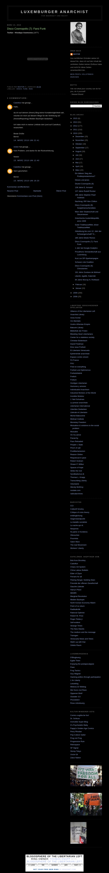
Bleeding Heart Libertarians (81, 334)
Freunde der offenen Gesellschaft (84, 583)
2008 (75, 296)
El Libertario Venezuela (80, 350)
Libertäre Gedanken (78, 409)
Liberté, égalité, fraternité (85, 276)
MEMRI (73, 593)
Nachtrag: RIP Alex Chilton (86, 201)
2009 (75, 293)
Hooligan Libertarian (78, 383)
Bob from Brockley (78, 560)
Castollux (17, 103)
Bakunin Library (76, 327)
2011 (75, 129)
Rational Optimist (77, 613)
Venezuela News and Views (81, 639)
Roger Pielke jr (76, 619)
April (77, 166)
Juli (77, 155)
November (80, 140)
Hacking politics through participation (85, 677)
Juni (77, 159)
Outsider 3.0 (75, 697)
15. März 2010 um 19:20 (26, 181)
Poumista (74, 538)
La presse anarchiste (79, 403)
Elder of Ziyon (76, 573)
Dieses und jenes (82, 180)
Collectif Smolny (77, 509)
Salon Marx (75, 542)
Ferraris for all (76, 577)
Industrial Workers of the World (83, 393)
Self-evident (75, 622)
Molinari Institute (77, 419)
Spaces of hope (76, 467)
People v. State (76, 445)
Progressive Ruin (77, 741)
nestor (16, 147)
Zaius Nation (75, 758)
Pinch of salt (75, 448)
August (78, 151)
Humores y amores (78, 386)
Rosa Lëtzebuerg (77, 703)
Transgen (74, 635)
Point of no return (77, 606)
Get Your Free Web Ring (46, 869)
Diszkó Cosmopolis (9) (84, 184)
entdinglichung (76, 516)
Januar (78, 288)
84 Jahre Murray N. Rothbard (87, 280)
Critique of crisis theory (79, 512)
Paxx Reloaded (76, 441)
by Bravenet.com (67, 869)
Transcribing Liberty (78, 480)
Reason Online (76, 454)
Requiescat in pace (78, 458)
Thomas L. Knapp (77, 477)
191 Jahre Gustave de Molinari (87, 272)
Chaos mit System (77, 567)
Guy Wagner (75, 674)
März (77, 170)
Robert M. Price (76, 616)
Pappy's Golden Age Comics (82, 728)
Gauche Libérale (77, 586)
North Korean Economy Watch (83, 603)
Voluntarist (74, 484)
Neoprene (74, 529)
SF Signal (74, 748)
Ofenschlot (74, 535)
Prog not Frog (76, 738)
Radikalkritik (75, 609)
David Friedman (77, 344)
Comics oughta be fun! (79, 715)
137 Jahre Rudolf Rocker (85, 191)
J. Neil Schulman (77, 399)
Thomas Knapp (60, 859)
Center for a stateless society (82, 337)
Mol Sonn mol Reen (78, 690)
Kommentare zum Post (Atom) (29, 196)
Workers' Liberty (77, 548)
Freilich (73, 376)
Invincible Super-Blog (79, 722)
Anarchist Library (77, 314)
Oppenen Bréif (76, 693)
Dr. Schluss (75, 718)
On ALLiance (75, 435)
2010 (75, 133)
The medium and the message (83, 632)
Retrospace (75, 745)
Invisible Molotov (77, 396)
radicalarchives (76, 494)
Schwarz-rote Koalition (84, 262)
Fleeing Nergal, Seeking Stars (82, 580)
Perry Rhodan (76, 731)
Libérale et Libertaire (78, 412)
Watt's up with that (77, 642)
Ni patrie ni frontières (79, 532)
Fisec (72, 667)
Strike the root (76, 471)
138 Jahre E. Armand (83, 187)
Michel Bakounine (77, 416)
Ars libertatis (75, 321)
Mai (77, 163)
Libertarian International (80, 406)
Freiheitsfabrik (76, 373)
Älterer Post (61, 191)
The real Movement (78, 545)
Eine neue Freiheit (78, 347)
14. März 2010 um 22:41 (26, 140)
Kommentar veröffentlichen (18, 187)
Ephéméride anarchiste (80, 354)
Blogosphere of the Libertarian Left (54, 861)
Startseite (37, 191)
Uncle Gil (74, 754)
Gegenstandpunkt (77, 519)
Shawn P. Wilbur (77, 464)
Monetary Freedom (78, 422)
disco (19, 89)
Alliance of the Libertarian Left (82, 311)
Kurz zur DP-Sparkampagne (86, 258)
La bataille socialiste (78, 522)
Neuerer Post (12, 191)
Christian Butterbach (78, 341)
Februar (78, 284)
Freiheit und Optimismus (80, 370)
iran (31, 89)
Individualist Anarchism (79, 389)
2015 (75, 118)
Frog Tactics (75, 670)
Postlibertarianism (77, 451)
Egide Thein (75, 661)
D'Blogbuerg (75, 657)
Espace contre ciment (79, 357)
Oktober (79, 144)
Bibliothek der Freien (78, 331)
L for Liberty (75, 680)
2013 (75, 122)
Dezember (80, 136)
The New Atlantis (77, 629)
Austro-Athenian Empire (80, 324)
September (80, 148)
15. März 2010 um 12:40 (26, 160)
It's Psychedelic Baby (79, 725)
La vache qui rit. (77, 525)
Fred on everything (78, 367)
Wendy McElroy (76, 487)
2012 (75, 126)
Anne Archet (75, 318)
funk (25, 89)
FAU (72, 363)
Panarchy (74, 438)
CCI (72, 506)
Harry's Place (75, 590)
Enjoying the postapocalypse (82, 664)
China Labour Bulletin (79, 570)
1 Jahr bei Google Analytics (86, 248)
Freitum (73, 380)
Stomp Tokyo (75, 751)
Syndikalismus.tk (77, 474)
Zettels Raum (75, 645)
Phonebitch (75, 700)
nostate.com (75, 490)
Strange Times (76, 626)
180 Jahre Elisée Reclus (85, 238)
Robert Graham (76, 461)
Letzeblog (74, 683)
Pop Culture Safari (78, 735)
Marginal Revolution (78, 596)
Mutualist (74, 432)
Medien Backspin (77, 600)
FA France (74, 360)
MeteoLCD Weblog (78, 687)
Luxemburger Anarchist (54, 12)
